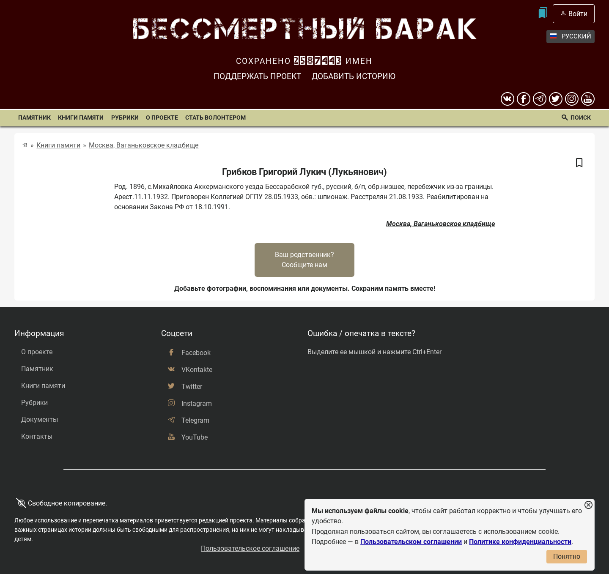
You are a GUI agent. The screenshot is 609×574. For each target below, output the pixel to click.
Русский (570, 36)
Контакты (36, 436)
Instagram (196, 403)
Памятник (34, 117)
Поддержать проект (257, 76)
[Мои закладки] (542, 13)
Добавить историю (353, 76)
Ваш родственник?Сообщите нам (304, 260)
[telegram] (539, 99)
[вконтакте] (507, 99)
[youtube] (588, 99)
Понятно (566, 556)
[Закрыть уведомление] (588, 505)
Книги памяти (81, 117)
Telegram (195, 420)
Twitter (191, 387)
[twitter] (555, 99)
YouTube (194, 437)
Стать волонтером (215, 117)
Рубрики (125, 117)
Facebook (196, 353)
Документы (39, 419)
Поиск (581, 117)
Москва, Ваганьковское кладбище (143, 145)
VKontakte (196, 370)
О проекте (162, 117)
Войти (577, 14)
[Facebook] (523, 99)
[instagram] (572, 99)
